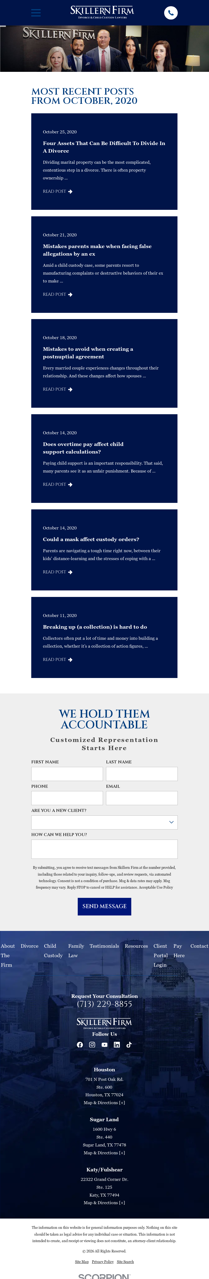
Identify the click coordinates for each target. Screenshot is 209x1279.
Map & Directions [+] (104, 1102)
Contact (199, 946)
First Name (45, 762)
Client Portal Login (161, 955)
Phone (39, 786)
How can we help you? (59, 835)
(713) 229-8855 (104, 1004)
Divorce (29, 946)
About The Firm (8, 955)
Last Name (119, 762)
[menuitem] (82, 1261)
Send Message (104, 906)
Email (113, 786)
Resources (136, 946)
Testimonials (104, 946)
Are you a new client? (58, 811)
